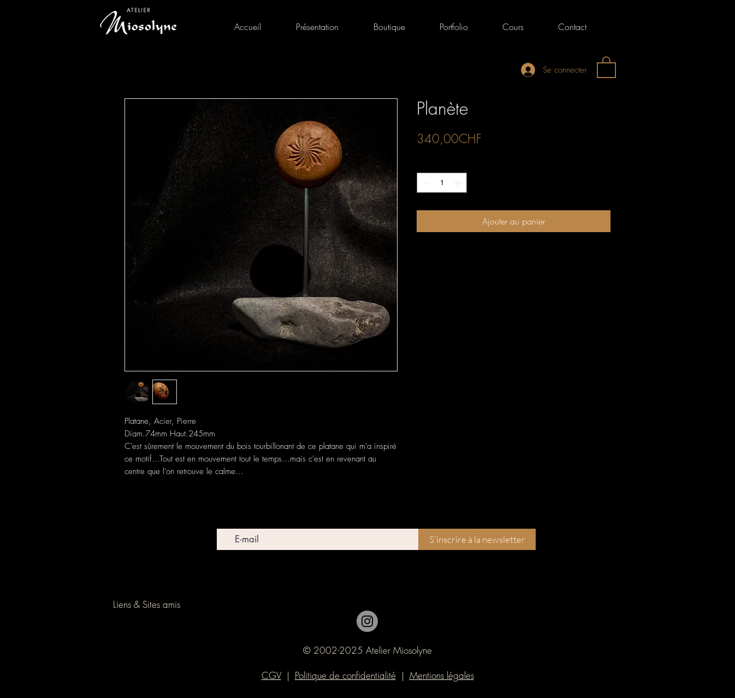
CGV (271, 675)
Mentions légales (442, 675)
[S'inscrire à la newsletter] (477, 539)
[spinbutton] (442, 182)
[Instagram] (367, 621)
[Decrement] (425, 182)
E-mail (226, 520)
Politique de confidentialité (345, 675)
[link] (606, 66)
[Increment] (458, 182)
